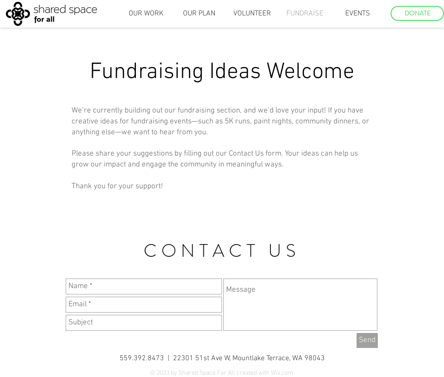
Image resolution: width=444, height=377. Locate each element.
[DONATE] (417, 13)
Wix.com (282, 373)
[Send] (367, 340)
